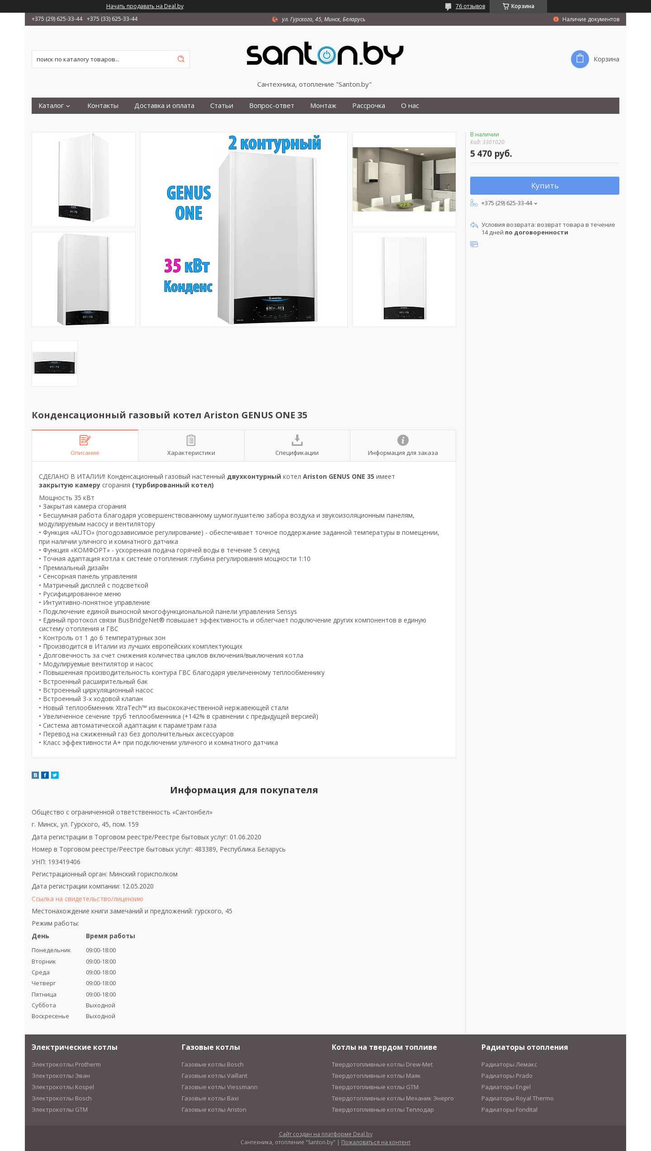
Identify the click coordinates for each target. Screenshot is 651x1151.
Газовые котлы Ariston (214, 1109)
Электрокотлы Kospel (63, 1087)
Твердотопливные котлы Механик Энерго (393, 1098)
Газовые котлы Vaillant (214, 1075)
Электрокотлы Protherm (66, 1064)
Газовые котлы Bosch (213, 1064)
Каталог (51, 105)
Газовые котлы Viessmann (220, 1087)
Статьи (221, 105)
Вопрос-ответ (271, 105)
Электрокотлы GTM (60, 1109)
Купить (545, 185)
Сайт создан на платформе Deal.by (326, 1134)
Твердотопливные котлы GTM (375, 1087)
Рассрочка (368, 105)
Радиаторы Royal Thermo (517, 1098)
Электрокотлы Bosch (62, 1098)
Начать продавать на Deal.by (145, 6)
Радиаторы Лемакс (509, 1064)
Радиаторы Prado (507, 1075)
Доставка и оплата (164, 105)
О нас (410, 105)
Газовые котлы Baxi (210, 1098)
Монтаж (323, 105)
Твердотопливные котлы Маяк (376, 1075)
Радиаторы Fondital (509, 1109)
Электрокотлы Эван (61, 1075)
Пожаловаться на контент (375, 1142)
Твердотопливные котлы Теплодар (383, 1109)
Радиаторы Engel (506, 1087)
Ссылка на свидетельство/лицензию (87, 898)
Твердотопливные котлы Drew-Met (382, 1064)
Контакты (102, 105)
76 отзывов (470, 6)
